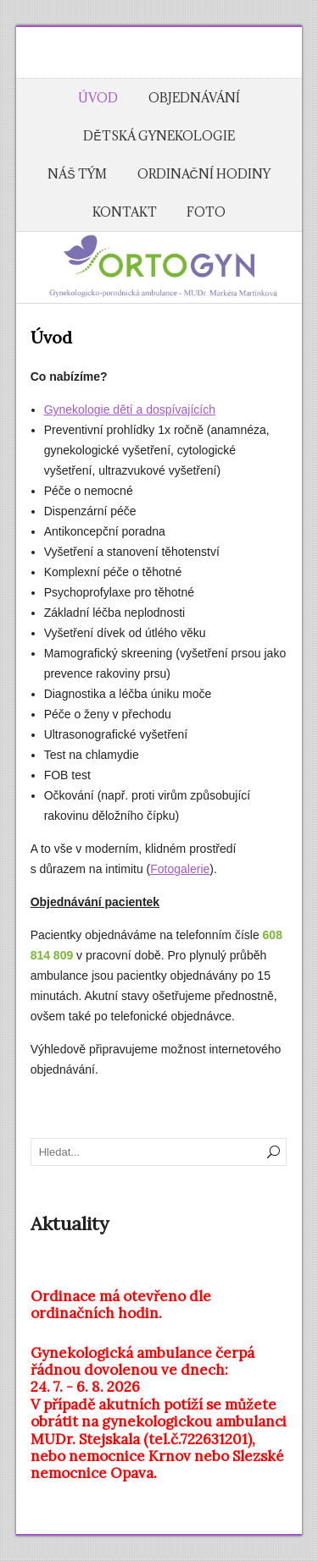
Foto (206, 212)
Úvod (98, 98)
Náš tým (76, 174)
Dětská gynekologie (158, 136)
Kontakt (124, 212)
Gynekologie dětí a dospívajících (129, 409)
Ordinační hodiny (204, 174)
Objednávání (194, 98)
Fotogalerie (179, 869)
